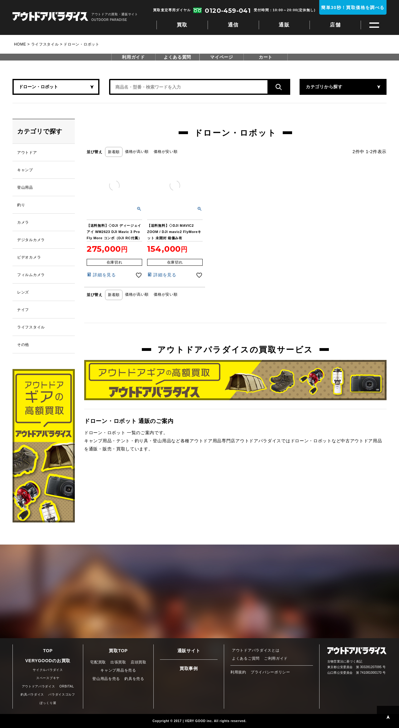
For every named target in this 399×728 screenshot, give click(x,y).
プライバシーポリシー (270, 672)
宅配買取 (98, 662)
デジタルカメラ (31, 240)
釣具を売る (134, 679)
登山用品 (25, 187)
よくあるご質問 (246, 658)
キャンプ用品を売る (118, 670)
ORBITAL (67, 686)
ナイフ (23, 310)
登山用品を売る (106, 679)
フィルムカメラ (31, 275)
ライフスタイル (45, 44)
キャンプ (25, 170)
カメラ (23, 222)
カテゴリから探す (324, 86)
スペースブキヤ (48, 678)
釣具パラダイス (32, 694)
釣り (21, 205)
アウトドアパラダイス (50, 17)
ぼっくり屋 (48, 703)
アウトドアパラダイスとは (255, 650)
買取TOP (118, 650)
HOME (20, 44)
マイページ (221, 57)
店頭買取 (139, 662)
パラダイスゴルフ (61, 694)
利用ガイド (133, 57)
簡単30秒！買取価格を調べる (352, 7)
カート (265, 57)
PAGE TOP (388, 717)
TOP (48, 650)
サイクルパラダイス (48, 670)
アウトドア (27, 152)
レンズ (23, 292)
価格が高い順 (137, 151)
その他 (23, 344)
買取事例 (189, 668)
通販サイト (188, 650)
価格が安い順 (165, 151)
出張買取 (118, 662)
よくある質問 (177, 57)
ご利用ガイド (276, 658)
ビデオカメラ (29, 257)
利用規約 (238, 672)
